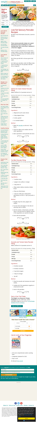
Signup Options (20, 5)
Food (6, 5)
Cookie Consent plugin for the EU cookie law (26, 420)
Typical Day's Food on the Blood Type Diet (4, 187)
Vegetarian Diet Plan (5, 88)
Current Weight (23, 321)
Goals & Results (12, 5)
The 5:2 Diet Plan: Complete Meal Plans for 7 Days (4, 166)
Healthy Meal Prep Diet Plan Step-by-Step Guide (4, 117)
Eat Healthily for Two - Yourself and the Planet (4, 154)
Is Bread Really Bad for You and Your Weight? (4, 142)
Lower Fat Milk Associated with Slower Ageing (4, 146)
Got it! (26, 418)
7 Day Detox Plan (4, 178)
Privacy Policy (19, 405)
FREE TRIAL (27, 1)
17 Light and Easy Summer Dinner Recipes (4, 62)
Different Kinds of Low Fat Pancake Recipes (4, 38)
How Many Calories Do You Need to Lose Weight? (5, 107)
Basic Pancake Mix (4, 35)
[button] (3, 20)
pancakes (20, 125)
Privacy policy (22, 378)
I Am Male (22, 328)
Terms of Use (12, 405)
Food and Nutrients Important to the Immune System (4, 131)
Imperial (21, 317)
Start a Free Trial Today (18, 296)
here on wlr (20, 361)
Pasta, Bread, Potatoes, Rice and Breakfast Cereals (4, 150)
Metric (25, 317)
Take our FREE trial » (17, 306)
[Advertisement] (18, 391)
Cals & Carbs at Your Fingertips (21, 335)
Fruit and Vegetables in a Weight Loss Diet (5, 100)
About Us (5, 405)
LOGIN (33, 1)
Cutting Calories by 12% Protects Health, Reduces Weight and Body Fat (4, 137)
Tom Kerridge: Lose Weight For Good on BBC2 (5, 70)
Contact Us (31, 405)
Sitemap (26, 405)
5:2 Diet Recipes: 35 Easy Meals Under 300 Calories (4, 77)
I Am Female (22, 326)
